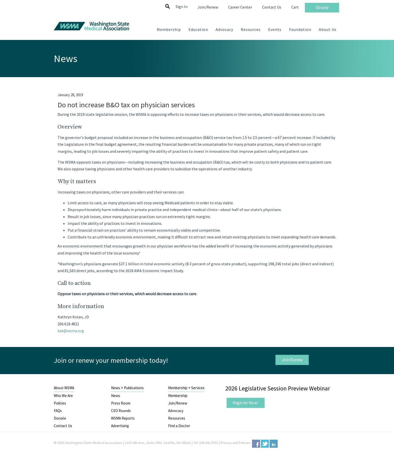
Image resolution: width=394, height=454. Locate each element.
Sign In (181, 6)
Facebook (256, 444)
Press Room (120, 403)
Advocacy (175, 410)
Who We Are (63, 395)
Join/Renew (292, 360)
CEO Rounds (121, 410)
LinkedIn (274, 444)
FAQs (58, 410)
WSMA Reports (123, 418)
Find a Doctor (179, 425)
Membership (177, 395)
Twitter (265, 444)
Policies (60, 403)
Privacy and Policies (236, 442)
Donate (60, 418)
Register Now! (245, 403)
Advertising (120, 425)
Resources (176, 418)
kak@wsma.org (71, 330)
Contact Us (63, 425)
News (115, 395)
